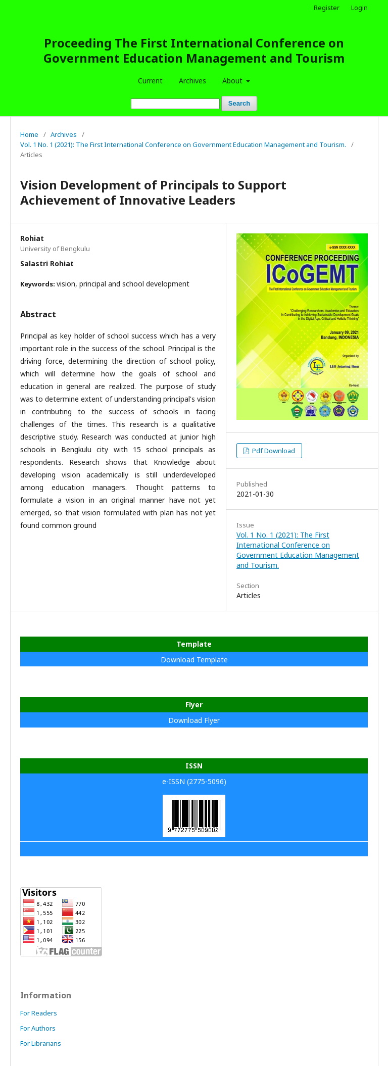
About (233, 80)
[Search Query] (175, 104)
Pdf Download (273, 450)
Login (359, 7)
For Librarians (40, 1043)
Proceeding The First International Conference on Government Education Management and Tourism (194, 50)
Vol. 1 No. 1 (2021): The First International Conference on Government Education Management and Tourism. (183, 144)
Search (239, 103)
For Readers (38, 1012)
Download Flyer (194, 720)
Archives (192, 80)
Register (327, 7)
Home (29, 134)
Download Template (194, 659)
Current (150, 80)
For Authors (38, 1028)
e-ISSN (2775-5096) (194, 781)
